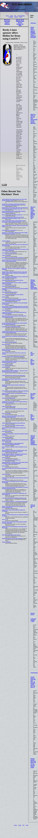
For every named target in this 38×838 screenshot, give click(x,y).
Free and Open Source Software (9, 252)
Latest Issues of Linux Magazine (9, 230)
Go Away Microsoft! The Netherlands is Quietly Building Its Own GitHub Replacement (14, 323)
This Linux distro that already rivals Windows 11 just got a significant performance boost (15, 488)
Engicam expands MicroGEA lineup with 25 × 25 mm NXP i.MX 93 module (33, 763)
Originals (11, 17)
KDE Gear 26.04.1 (6, 344)
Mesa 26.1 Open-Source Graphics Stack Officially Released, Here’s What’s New (33, 212)
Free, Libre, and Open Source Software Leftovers (13, 425)
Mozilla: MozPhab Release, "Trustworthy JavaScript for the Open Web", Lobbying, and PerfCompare (14, 454)
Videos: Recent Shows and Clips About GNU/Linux (13, 423)
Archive (16, 17)
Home (7, 15)
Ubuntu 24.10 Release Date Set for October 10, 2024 (20, 22)
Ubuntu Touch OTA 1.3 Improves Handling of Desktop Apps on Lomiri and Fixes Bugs (33, 32)
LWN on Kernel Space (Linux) (9, 406)
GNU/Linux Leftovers (7, 431)
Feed (20, 17)
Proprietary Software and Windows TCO (11, 459)
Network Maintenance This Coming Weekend (12, 538)
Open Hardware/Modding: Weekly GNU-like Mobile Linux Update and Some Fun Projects (15, 361)
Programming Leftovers (7, 364)
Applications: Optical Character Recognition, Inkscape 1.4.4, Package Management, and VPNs (14, 300)
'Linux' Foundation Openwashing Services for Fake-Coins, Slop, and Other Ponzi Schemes (15, 277)
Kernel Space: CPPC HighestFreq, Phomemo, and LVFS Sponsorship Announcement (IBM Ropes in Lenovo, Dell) (15, 307)
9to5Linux (33, 23)
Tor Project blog (32, 354)
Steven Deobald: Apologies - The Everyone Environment (15, 501)
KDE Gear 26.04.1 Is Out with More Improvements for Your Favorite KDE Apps (34, 119)
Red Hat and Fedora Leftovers (9, 286)
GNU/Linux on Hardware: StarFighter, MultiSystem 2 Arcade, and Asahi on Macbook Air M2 (14, 204)
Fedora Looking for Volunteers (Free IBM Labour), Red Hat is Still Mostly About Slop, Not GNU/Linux (14, 451)
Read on (4, 184)
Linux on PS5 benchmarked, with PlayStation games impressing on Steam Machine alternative (14, 221)
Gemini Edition (21, 15)
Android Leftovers (6, 240)
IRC (15, 15)
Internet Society (33, 614)
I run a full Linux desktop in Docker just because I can (14, 498)
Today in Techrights (6, 255)
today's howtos (5, 296)
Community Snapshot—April (33, 620)
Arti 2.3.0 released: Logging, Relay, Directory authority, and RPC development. (34, 440)
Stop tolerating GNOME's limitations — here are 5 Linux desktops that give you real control (14, 371)
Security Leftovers (6, 310)
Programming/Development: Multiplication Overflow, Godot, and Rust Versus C (14, 212)
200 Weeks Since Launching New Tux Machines (13, 257)
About (11, 15)
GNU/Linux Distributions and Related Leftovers (12, 280)
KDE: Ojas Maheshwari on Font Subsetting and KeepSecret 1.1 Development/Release (13, 444)
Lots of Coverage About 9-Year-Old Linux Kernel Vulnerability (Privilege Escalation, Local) (13, 218)
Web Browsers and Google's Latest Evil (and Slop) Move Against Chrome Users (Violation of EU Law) (15, 208)
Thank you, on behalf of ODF (8, 398)
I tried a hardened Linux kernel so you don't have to (13, 375)
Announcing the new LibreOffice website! (11, 326)
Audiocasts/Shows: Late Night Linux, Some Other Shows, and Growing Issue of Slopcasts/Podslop (15, 463)
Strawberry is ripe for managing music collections (13, 356)
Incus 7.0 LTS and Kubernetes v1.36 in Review (12, 294)
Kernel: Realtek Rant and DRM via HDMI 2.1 (12, 214)
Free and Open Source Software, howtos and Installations (15, 390)
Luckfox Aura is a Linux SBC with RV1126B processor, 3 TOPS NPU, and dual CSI (33, 682)
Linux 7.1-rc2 (5, 519)
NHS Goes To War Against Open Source (11, 534)
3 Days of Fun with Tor (33, 506)
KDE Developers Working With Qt (9, 292)
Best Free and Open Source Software (7, 22)
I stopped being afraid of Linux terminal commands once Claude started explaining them (15, 332)
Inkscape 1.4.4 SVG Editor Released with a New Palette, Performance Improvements (34, 284)
